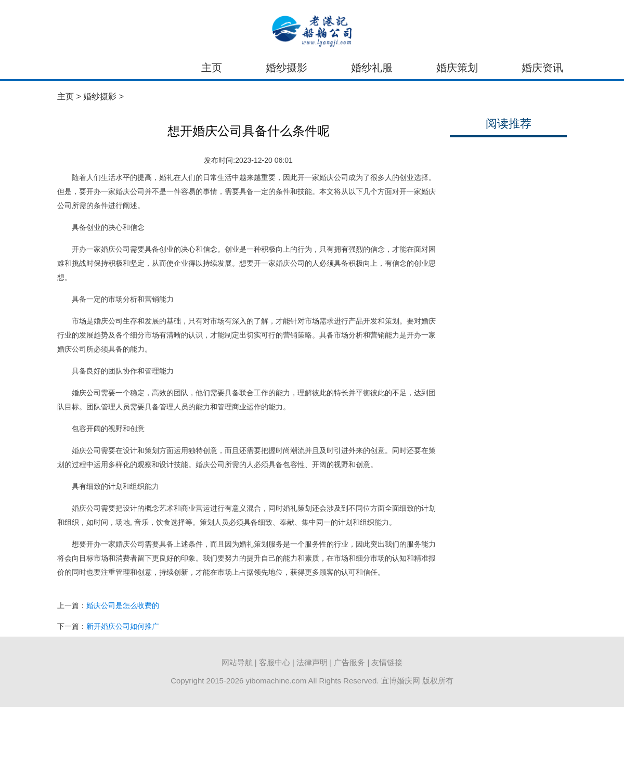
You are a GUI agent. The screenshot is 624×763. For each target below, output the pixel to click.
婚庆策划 (457, 67)
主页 (211, 67)
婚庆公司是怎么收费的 (122, 605)
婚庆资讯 (542, 67)
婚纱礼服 (372, 67)
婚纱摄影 (286, 67)
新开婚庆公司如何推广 (122, 626)
